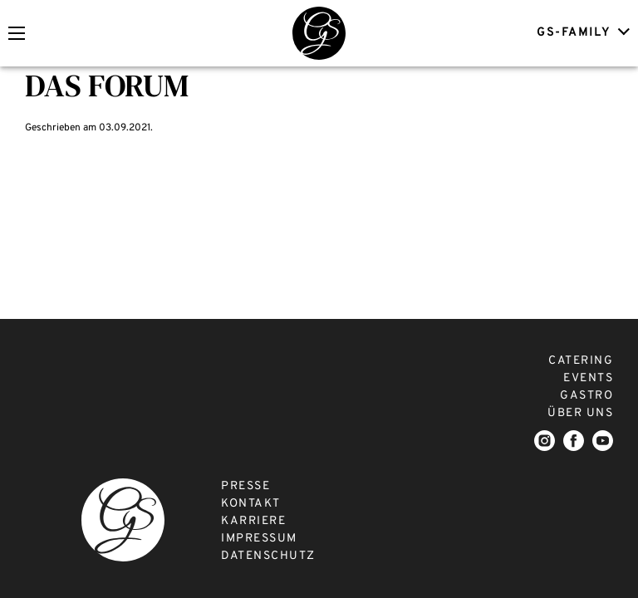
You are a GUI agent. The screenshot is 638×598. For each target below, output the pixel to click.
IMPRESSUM (259, 539)
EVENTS (588, 378)
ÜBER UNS (580, 413)
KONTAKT (251, 504)
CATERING (580, 361)
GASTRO (586, 396)
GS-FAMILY (581, 32)
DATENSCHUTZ (268, 556)
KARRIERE (253, 521)
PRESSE (245, 486)
